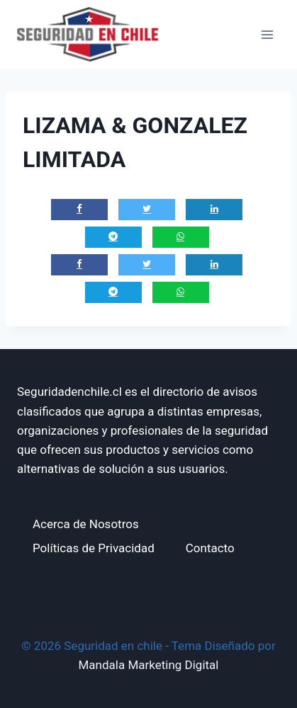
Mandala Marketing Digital (149, 665)
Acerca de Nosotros (86, 524)
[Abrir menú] (267, 34)
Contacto (210, 548)
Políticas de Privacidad (94, 548)
